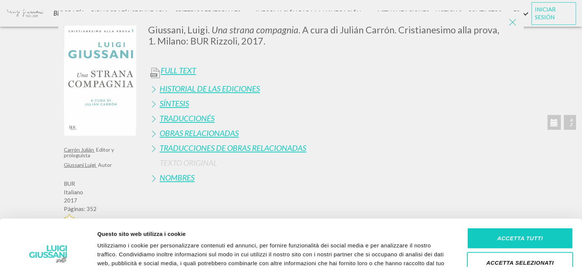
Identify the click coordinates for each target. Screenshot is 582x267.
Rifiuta (520, 243)
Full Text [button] (178, 70)
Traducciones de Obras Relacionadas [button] (233, 148)
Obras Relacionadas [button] (199, 133)
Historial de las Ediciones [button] (210, 88)
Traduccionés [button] (187, 118)
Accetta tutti (520, 194)
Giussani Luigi (80, 165)
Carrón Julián (79, 149)
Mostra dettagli (390, 252)
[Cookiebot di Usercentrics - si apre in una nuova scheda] (48, 252)
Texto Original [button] (188, 162)
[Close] (512, 22)
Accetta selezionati (520, 218)
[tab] (333, 88)
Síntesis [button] (174, 103)
